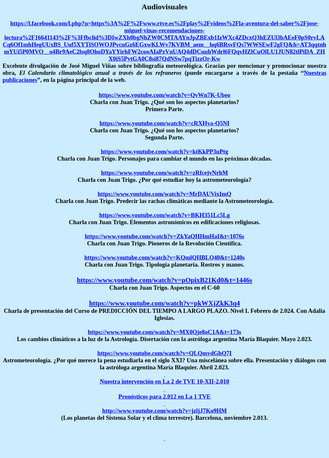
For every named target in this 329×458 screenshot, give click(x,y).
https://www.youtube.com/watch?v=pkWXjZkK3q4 (164, 303)
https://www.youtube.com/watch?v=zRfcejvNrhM (164, 172)
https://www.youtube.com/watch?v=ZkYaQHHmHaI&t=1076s (164, 236)
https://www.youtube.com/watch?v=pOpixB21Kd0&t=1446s (164, 280)
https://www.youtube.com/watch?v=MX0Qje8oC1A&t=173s (164, 332)
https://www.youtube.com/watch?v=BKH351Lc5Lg (164, 215)
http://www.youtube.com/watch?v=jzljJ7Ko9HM (164, 410)
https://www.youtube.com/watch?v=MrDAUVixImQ (164, 193)
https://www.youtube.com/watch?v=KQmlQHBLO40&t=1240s (164, 257)
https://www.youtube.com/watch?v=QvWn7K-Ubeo (164, 95)
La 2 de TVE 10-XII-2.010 (196, 381)
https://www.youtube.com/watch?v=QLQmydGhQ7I (164, 353)
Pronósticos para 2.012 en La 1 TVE (165, 396)
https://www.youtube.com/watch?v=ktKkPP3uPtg (164, 151)
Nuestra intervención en (131, 381)
